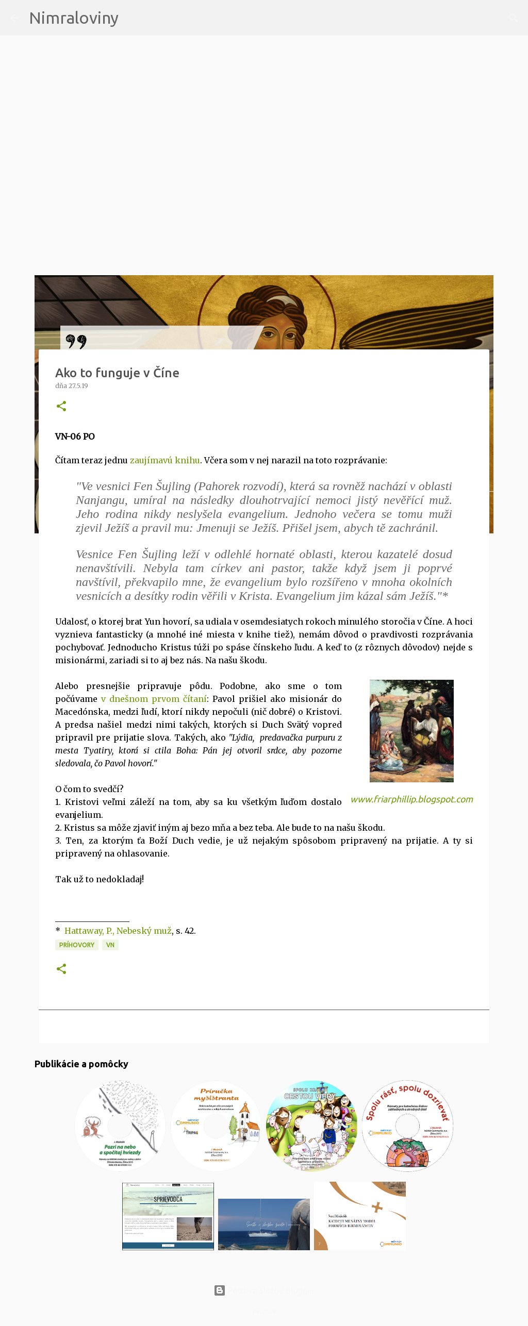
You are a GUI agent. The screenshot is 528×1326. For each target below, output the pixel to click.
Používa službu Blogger (264, 1290)
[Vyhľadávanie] (133, 18)
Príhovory (76, 945)
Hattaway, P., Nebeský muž (118, 931)
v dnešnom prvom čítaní (154, 699)
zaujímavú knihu (164, 460)
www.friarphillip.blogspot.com (411, 799)
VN (110, 945)
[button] (61, 407)
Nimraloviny (74, 17)
